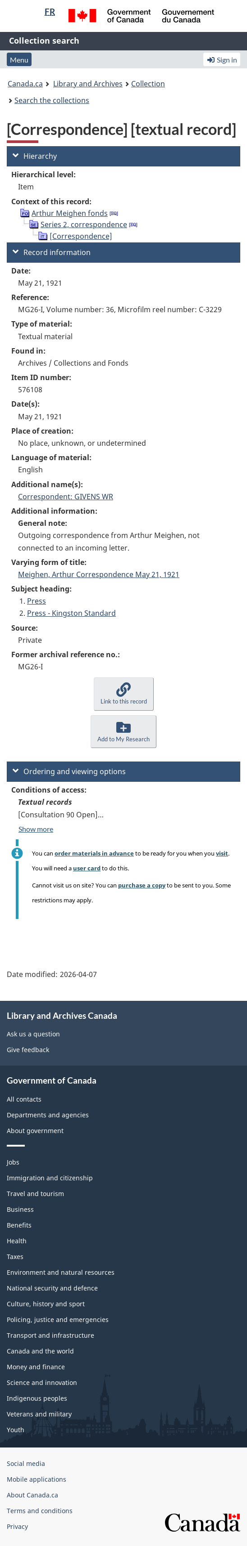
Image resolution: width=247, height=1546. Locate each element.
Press (36, 601)
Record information (52, 252)
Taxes (15, 1256)
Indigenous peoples (37, 1398)
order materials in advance (94, 853)
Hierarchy (35, 156)
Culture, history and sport (46, 1304)
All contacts (24, 1099)
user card (87, 868)
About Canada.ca (32, 1495)
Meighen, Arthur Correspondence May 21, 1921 (98, 574)
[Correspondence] (81, 236)
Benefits (19, 1225)
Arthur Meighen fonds (70, 213)
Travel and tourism (35, 1193)
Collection (148, 84)
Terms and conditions (40, 1510)
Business (20, 1209)
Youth (15, 1429)
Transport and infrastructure (50, 1335)
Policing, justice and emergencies (58, 1319)
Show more (35, 829)
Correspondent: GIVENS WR (65, 497)
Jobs (13, 1162)
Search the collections (51, 100)
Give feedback (28, 1049)
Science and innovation (42, 1382)
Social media (26, 1463)
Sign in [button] (221, 59)
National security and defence (52, 1288)
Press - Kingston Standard (71, 613)
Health (17, 1241)
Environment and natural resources (60, 1272)
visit (222, 853)
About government (35, 1130)
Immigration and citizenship (50, 1178)
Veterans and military (39, 1414)
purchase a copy (141, 885)
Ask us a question (33, 1034)
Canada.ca (25, 84)
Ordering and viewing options (69, 771)
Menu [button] (19, 59)
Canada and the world (40, 1351)
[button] (124, 693)
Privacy (17, 1526)
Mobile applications (36, 1479)
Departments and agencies (48, 1115)
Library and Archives (88, 84)
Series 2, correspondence (84, 224)
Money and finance (36, 1366)
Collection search (44, 40)
